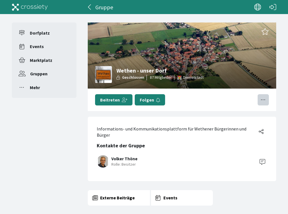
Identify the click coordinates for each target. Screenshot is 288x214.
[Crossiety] (29, 7)
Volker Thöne (124, 158)
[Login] (273, 7)
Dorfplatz (40, 33)
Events (37, 46)
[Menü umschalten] (263, 99)
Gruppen (39, 73)
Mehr (35, 87)
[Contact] (262, 161)
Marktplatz (41, 60)
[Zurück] (89, 7)
